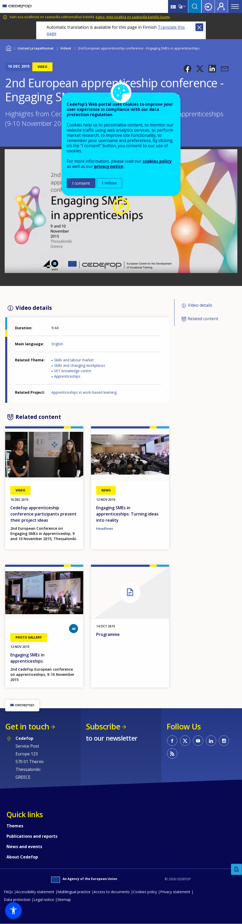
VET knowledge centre (72, 370)
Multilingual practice (73, 891)
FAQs (8, 891)
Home (8, 47)
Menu (235, 6)
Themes (14, 826)
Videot (65, 48)
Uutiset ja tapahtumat (36, 48)
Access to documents (112, 891)
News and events (24, 846)
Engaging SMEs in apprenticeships (27, 658)
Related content (203, 318)
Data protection (17, 899)
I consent (81, 183)
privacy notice (108, 166)
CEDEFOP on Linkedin (211, 740)
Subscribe (103, 726)
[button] (187, 68)
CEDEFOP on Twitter (185, 740)
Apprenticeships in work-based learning (84, 392)
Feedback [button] (236, 869)
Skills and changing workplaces (79, 365)
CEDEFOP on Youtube (198, 740)
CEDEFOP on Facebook (172, 740)
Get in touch (27, 726)
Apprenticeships (67, 376)
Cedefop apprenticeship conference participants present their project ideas (43, 514)
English (57, 343)
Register (221, 6)
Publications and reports (31, 836)
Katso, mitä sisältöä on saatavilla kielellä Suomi (133, 17)
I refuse (109, 183)
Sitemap (64, 899)
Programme (108, 634)
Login (208, 6)
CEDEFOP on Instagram (224, 740)
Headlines (104, 528)
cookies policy (156, 161)
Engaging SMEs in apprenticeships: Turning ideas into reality (127, 514)
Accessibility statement (35, 891)
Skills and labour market (74, 359)
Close (199, 27)
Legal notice (44, 899)
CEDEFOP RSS (172, 753)
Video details (200, 305)
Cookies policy (145, 891)
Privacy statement (175, 891)
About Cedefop (22, 857)
